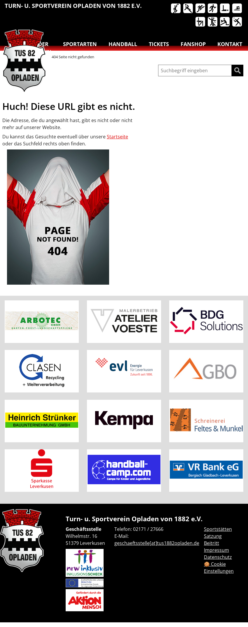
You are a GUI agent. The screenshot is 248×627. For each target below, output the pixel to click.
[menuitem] (176, 9)
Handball (188, 9)
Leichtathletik (201, 9)
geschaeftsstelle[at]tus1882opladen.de (156, 543)
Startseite (117, 136)
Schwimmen (237, 9)
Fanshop (193, 43)
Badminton (237, 22)
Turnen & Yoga (201, 22)
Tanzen (213, 22)
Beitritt (211, 543)
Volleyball (225, 22)
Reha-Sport (225, 9)
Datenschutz (218, 557)
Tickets (159, 43)
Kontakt (229, 43)
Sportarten (80, 43)
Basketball (176, 9)
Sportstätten (218, 529)
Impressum (216, 550)
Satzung (213, 536)
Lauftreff (213, 9)
